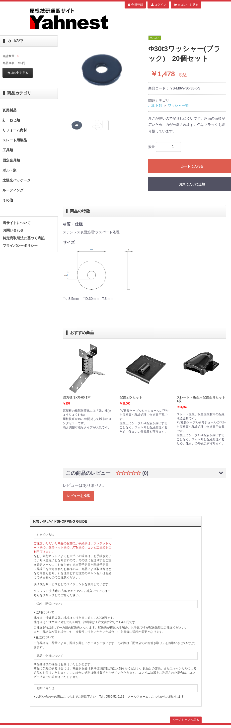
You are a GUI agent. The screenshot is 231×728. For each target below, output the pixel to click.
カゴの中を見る (185, 4)
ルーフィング (12, 190)
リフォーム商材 (14, 130)
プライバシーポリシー (20, 245)
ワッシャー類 (178, 105)
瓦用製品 (9, 110)
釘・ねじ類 (11, 120)
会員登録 (135, 4)
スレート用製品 (14, 140)
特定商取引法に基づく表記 (24, 238)
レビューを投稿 (78, 496)
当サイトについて (17, 223)
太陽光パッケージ (16, 180)
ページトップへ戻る (185, 720)
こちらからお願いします (167, 696)
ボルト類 (9, 170)
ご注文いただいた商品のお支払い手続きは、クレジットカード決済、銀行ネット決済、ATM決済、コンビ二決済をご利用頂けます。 (72, 548)
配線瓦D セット (131, 397)
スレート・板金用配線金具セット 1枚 (201, 399)
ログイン (158, 4)
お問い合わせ (13, 230)
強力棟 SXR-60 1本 (77, 397)
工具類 (7, 150)
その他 (7, 200)
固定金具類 (11, 160)
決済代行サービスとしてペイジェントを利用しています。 (72, 584)
